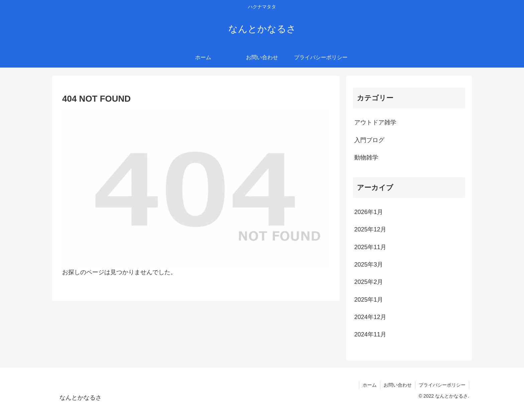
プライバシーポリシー (442, 385)
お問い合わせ (398, 385)
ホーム (370, 385)
